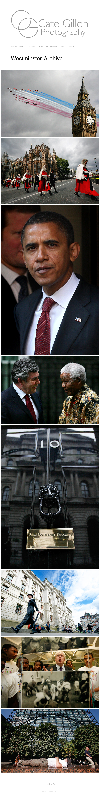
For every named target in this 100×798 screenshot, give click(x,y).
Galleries (32, 47)
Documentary (52, 47)
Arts (41, 47)
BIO (62, 47)
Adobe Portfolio (53, 791)
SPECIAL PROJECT (17, 47)
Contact (70, 47)
